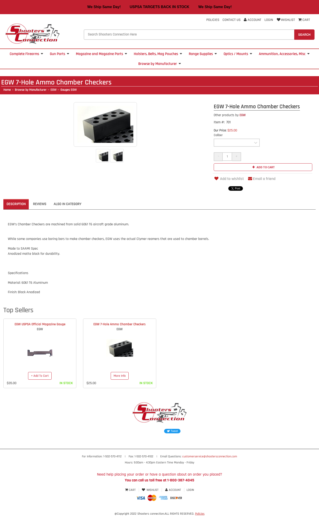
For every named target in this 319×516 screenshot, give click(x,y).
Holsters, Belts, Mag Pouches (158, 53)
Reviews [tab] (39, 204)
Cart (130, 490)
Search (304, 34)
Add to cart (263, 167)
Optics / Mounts (238, 53)
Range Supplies (203, 53)
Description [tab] (16, 204)
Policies (212, 20)
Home (7, 90)
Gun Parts (59, 53)
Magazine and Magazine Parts (101, 53)
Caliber (218, 135)
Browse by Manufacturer (159, 63)
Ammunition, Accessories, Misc (284, 53)
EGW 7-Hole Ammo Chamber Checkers (119, 324)
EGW (53, 90)
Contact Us (231, 20)
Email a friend (261, 178)
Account (252, 20)
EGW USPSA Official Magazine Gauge (40, 324)
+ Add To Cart (40, 376)
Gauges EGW (68, 90)
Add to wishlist (229, 178)
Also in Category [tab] (67, 204)
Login (268, 20)
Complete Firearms (26, 53)
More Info (120, 376)
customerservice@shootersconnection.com (209, 456)
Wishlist (285, 20)
